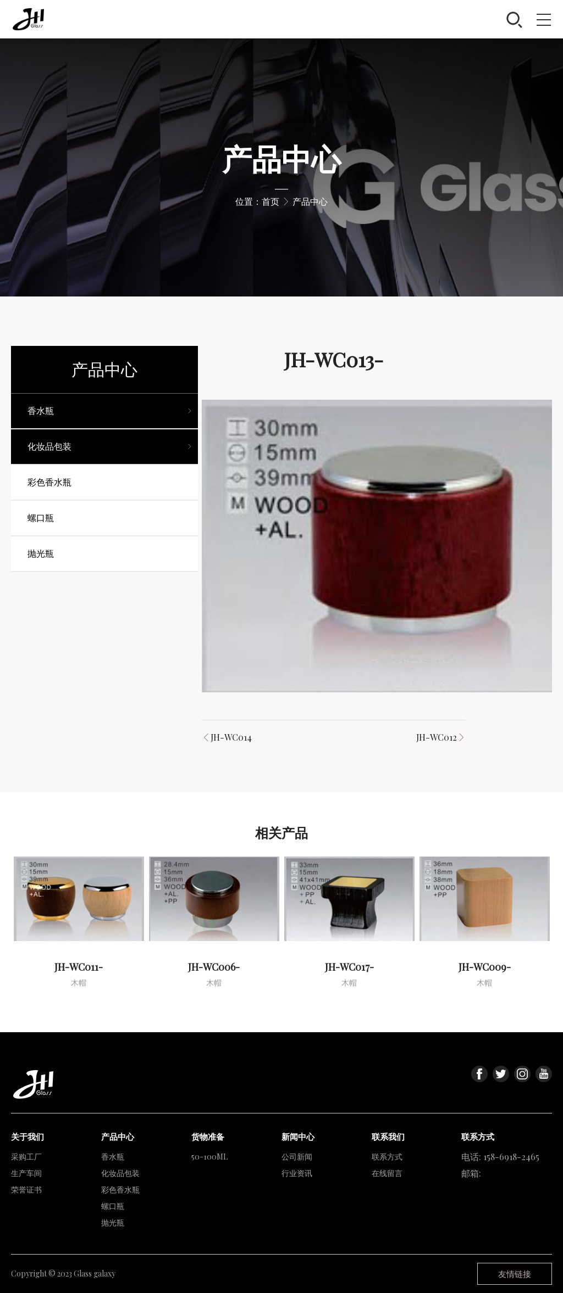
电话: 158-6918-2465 (500, 1156)
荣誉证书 (26, 1189)
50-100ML (209, 1156)
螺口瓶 (112, 1206)
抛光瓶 (112, 1222)
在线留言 (387, 1173)
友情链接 (514, 1273)
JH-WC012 (436, 737)
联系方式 (387, 1156)
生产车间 (26, 1173)
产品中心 (310, 201)
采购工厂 (26, 1156)
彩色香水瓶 (120, 1189)
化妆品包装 (120, 1173)
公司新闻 (297, 1156)
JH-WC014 (231, 737)
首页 (270, 201)
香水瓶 (112, 1156)
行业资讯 (297, 1173)
